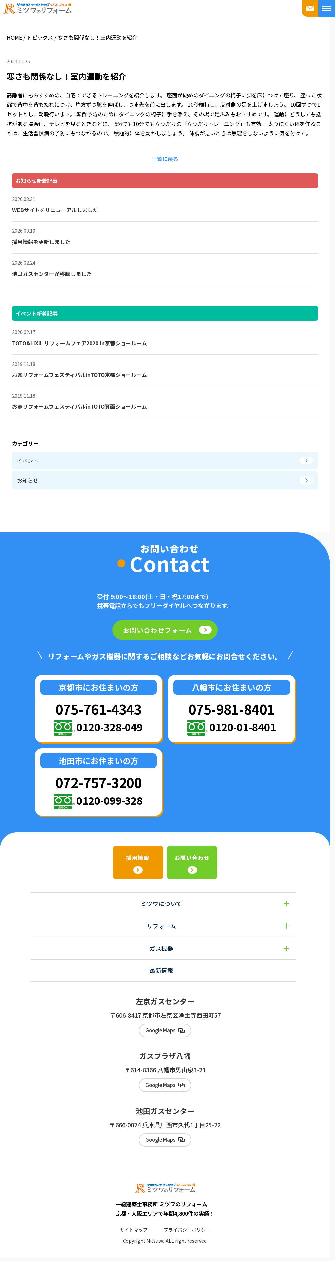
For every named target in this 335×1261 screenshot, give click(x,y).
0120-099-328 (109, 800)
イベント (165, 460)
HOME (14, 37)
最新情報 (161, 970)
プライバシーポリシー (187, 1232)
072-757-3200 (98, 782)
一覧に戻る (165, 159)
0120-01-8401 (242, 726)
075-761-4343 (98, 708)
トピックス (40, 37)
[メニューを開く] (326, 8)
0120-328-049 (109, 726)
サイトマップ (134, 1232)
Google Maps (160, 1031)
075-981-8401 (231, 708)
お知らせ (165, 480)
